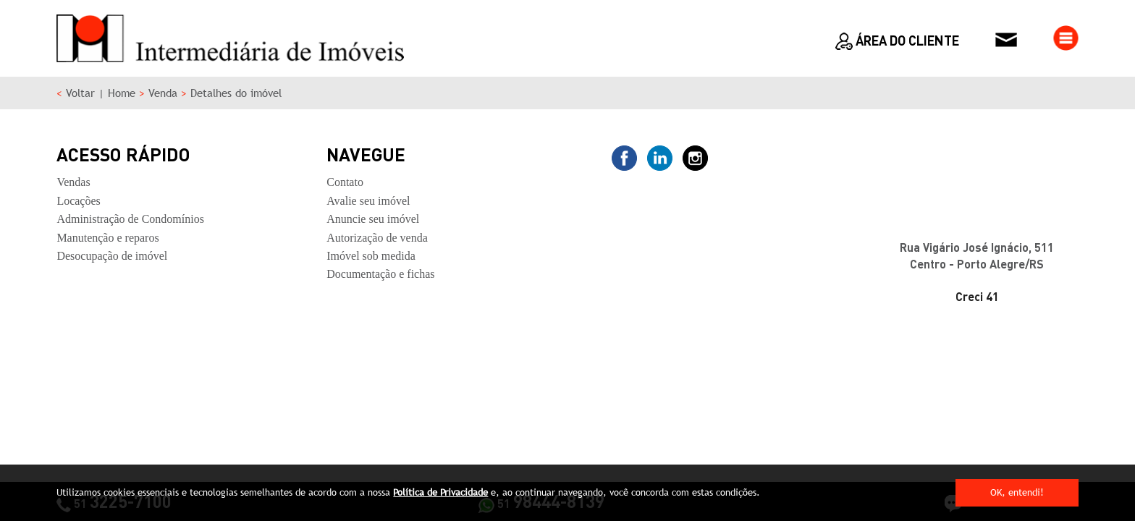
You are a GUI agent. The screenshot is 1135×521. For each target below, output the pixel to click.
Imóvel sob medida (370, 256)
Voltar (80, 93)
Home (121, 93)
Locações (78, 201)
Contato (344, 182)
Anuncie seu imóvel (372, 219)
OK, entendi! (1017, 492)
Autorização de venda (376, 238)
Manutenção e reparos (107, 238)
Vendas (73, 182)
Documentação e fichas (380, 274)
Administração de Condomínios (130, 219)
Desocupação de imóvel (111, 256)
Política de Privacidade (440, 492)
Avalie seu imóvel (368, 201)
